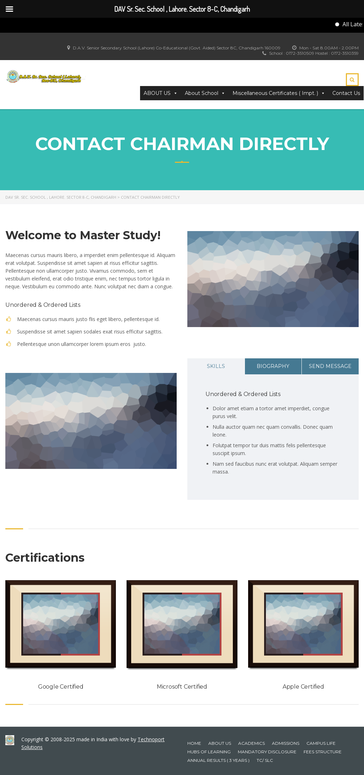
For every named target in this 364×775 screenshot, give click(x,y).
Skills (216, 366)
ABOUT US (161, 93)
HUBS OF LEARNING (209, 751)
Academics (251, 743)
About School (205, 93)
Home (194, 743)
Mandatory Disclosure (267, 751)
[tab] (216, 366)
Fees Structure (323, 751)
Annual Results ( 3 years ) (218, 760)
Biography (273, 366)
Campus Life (321, 743)
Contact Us (346, 93)
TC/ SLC (265, 760)
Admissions (285, 743)
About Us (219, 743)
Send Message (330, 366)
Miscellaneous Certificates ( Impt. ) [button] (278, 93)
